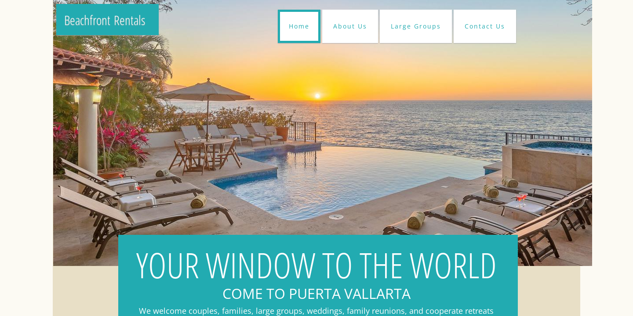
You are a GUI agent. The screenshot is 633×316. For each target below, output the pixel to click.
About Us (350, 26)
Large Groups (416, 26)
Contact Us (485, 26)
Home (299, 26)
